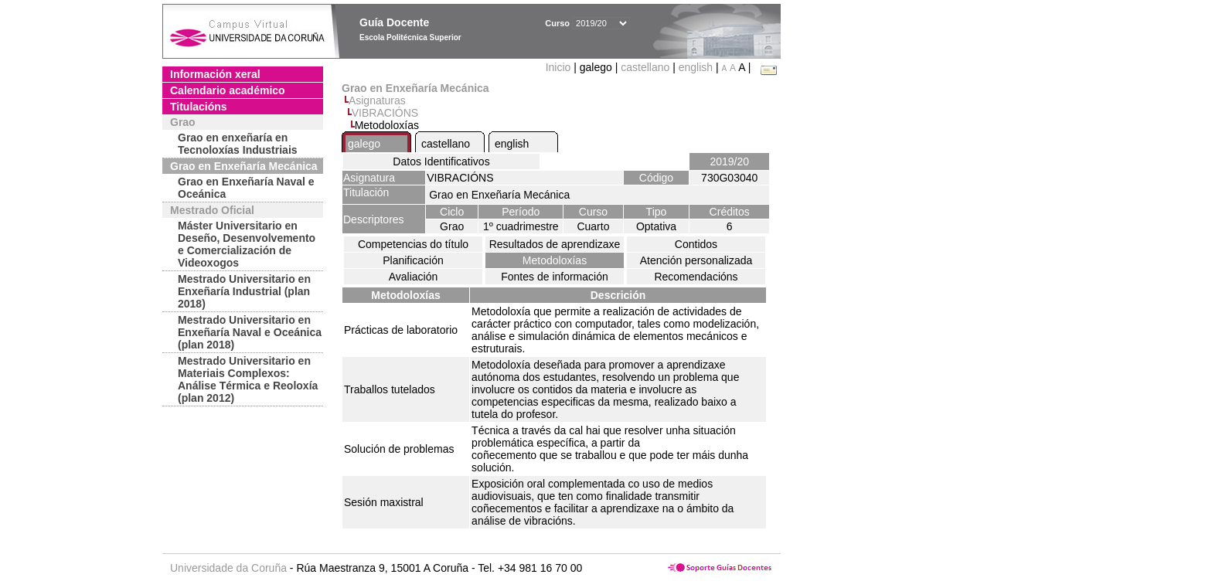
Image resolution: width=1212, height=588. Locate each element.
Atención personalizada (696, 260)
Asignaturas (377, 100)
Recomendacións (695, 276)
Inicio (560, 67)
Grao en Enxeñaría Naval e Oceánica (246, 187)
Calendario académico (227, 90)
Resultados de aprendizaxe (555, 244)
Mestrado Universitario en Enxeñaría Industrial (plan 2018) (244, 291)
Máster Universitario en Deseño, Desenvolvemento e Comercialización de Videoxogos (246, 244)
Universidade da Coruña (228, 568)
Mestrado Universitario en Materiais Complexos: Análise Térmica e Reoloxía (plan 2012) (248, 379)
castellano (645, 67)
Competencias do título (413, 244)
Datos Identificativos (441, 161)
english (696, 67)
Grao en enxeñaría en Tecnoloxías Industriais (238, 143)
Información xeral (215, 74)
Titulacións (198, 106)
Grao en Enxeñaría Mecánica (244, 166)
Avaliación (413, 276)
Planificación (413, 260)
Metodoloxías (555, 260)
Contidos (696, 244)
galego (364, 144)
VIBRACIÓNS (385, 113)
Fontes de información (554, 276)
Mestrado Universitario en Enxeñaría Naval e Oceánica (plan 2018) (250, 332)
